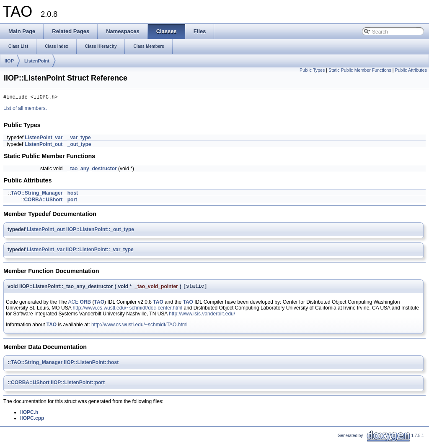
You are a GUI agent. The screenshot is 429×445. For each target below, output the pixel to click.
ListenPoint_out (44, 145)
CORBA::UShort (43, 201)
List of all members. (25, 109)
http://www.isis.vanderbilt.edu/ (202, 316)
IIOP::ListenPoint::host (91, 365)
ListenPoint (36, 60)
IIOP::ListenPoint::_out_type (100, 231)
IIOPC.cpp (32, 421)
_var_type (79, 139)
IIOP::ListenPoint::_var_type (99, 251)
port (72, 201)
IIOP (9, 60)
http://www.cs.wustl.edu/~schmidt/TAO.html (139, 327)
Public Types (312, 70)
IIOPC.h (29, 415)
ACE (73, 304)
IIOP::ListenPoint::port (78, 385)
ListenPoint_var (43, 139)
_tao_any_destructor (92, 170)
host (72, 194)
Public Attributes (411, 70)
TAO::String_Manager (36, 194)
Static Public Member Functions (359, 70)
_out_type (79, 145)
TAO (99, 304)
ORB (85, 304)
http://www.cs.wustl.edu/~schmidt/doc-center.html (127, 310)
